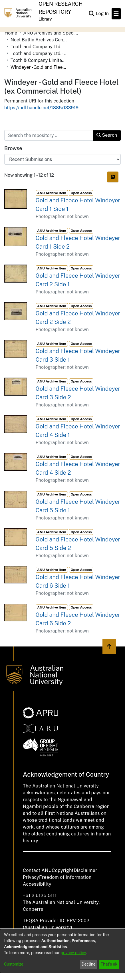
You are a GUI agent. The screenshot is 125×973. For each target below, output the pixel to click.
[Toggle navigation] (116, 13)
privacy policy (73, 952)
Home (11, 33)
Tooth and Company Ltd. (36, 46)
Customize (13, 964)
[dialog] (62, 951)
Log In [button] (102, 13)
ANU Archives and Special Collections (51, 33)
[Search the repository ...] (48, 135)
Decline (89, 964)
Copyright (63, 870)
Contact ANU (37, 870)
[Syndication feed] (112, 177)
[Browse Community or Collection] (62, 159)
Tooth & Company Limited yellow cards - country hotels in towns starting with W (39, 60)
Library (45, 19)
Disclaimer (85, 870)
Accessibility (37, 884)
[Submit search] (91, 13)
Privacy (31, 877)
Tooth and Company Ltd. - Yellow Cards (39, 53)
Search (106, 135)
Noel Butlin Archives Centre (39, 40)
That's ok (109, 964)
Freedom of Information (65, 877)
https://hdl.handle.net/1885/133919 (41, 107)
